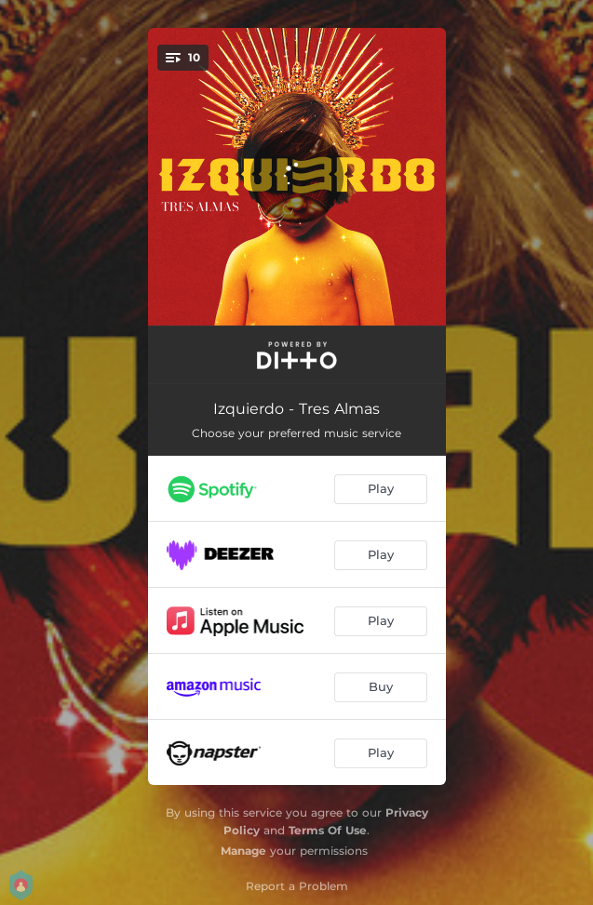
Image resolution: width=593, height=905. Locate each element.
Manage (243, 851)
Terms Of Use (328, 830)
